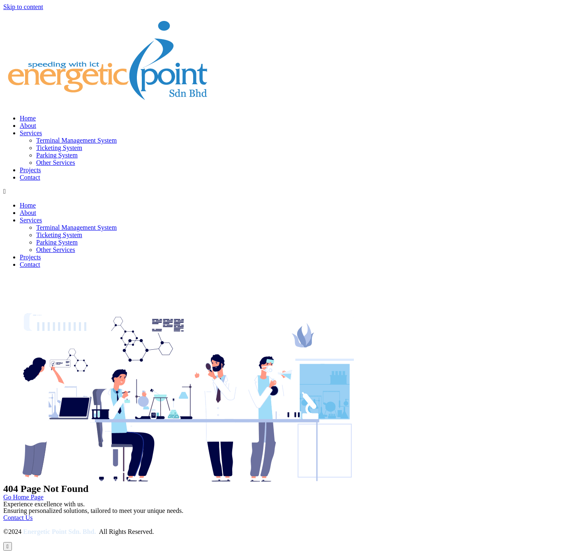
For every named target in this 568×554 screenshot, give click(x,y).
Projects (30, 169)
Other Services (55, 162)
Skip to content (23, 6)
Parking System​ (57, 155)
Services (31, 132)
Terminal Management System (76, 140)
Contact (30, 177)
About (28, 125)
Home (28, 118)
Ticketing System (59, 147)
